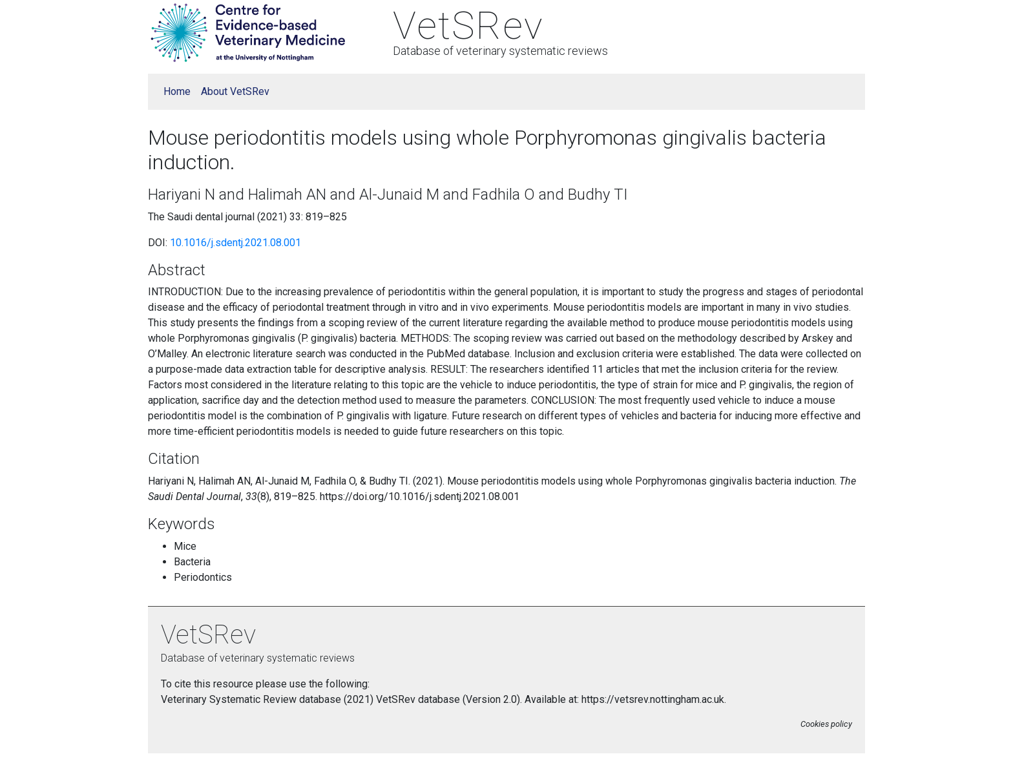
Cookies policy (826, 724)
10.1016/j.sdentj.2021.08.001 (235, 242)
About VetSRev (235, 91)
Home (177, 91)
